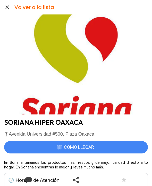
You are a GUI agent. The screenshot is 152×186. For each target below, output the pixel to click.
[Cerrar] (7, 7)
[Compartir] (76, 180)
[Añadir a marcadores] (124, 180)
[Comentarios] (28, 180)
